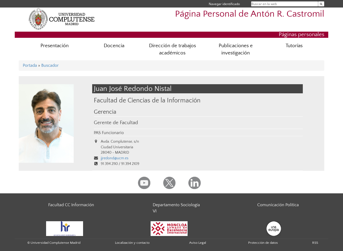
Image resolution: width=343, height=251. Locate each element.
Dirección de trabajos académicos (172, 49)
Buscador (50, 65)
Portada (30, 65)
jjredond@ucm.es (114, 158)
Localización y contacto (132, 243)
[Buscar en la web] (321, 3)
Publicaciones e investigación (236, 49)
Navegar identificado (224, 4)
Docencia (114, 46)
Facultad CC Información (71, 204)
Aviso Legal (197, 243)
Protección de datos (263, 243)
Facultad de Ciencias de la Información (147, 100)
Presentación (54, 46)
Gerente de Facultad (116, 123)
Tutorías (294, 46)
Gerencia (105, 112)
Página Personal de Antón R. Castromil (249, 14)
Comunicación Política (278, 204)
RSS (315, 243)
